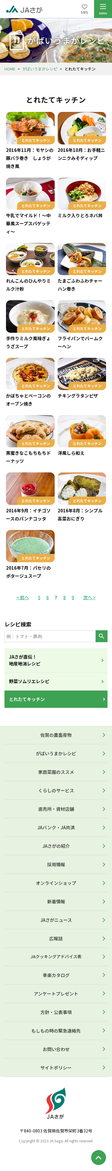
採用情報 (56, 864)
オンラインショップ (56, 883)
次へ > (89, 597)
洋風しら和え (71, 453)
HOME (9, 69)
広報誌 (56, 938)
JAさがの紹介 (56, 846)
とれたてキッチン (27, 699)
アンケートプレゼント (56, 993)
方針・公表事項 (56, 1012)
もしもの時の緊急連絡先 (56, 1030)
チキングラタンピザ (78, 395)
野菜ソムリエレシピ (29, 681)
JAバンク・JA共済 (56, 827)
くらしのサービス (56, 790)
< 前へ (22, 597)
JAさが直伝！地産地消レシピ (24, 660)
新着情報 (56, 901)
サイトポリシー (56, 1067)
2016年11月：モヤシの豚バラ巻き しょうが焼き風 (29, 158)
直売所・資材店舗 (56, 809)
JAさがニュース (56, 920)
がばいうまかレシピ (39, 69)
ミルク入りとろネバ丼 (80, 215)
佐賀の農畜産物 (56, 735)
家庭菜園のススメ (56, 772)
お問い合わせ (56, 1049)
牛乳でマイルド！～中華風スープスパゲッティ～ (28, 223)
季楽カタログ (56, 975)
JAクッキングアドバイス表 (56, 956)
